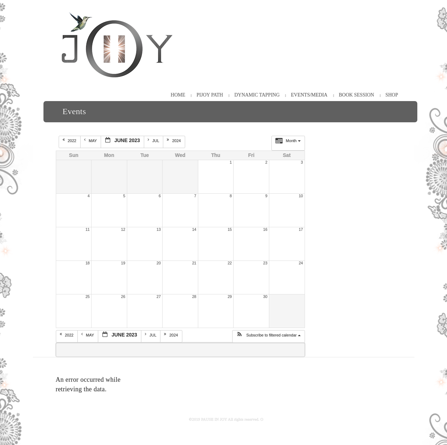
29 (230, 296)
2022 (70, 140)
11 (88, 229)
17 (301, 229)
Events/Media (309, 95)
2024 (174, 140)
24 (301, 263)
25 (88, 296)
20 (159, 263)
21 (194, 263)
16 (265, 229)
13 (159, 229)
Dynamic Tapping (257, 95)
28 (194, 296)
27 (159, 296)
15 (230, 229)
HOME (178, 95)
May (91, 140)
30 (265, 296)
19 (123, 263)
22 (230, 263)
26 (123, 296)
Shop (392, 95)
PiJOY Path (209, 95)
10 (301, 196)
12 (123, 229)
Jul (154, 140)
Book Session (356, 95)
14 (194, 229)
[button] (268, 336)
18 (88, 263)
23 (265, 263)
